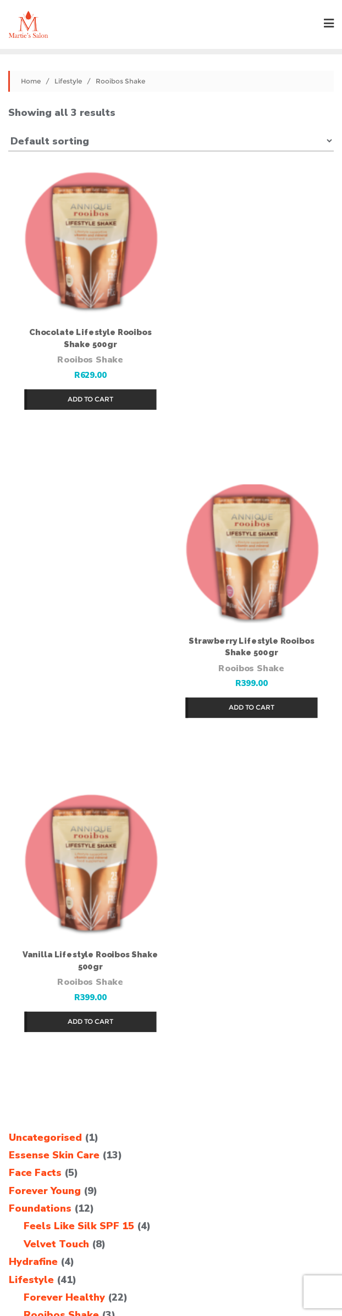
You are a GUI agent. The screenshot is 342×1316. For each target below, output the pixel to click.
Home (31, 81)
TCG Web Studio (171, 1290)
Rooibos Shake (90, 359)
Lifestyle (68, 81)
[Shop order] (171, 141)
